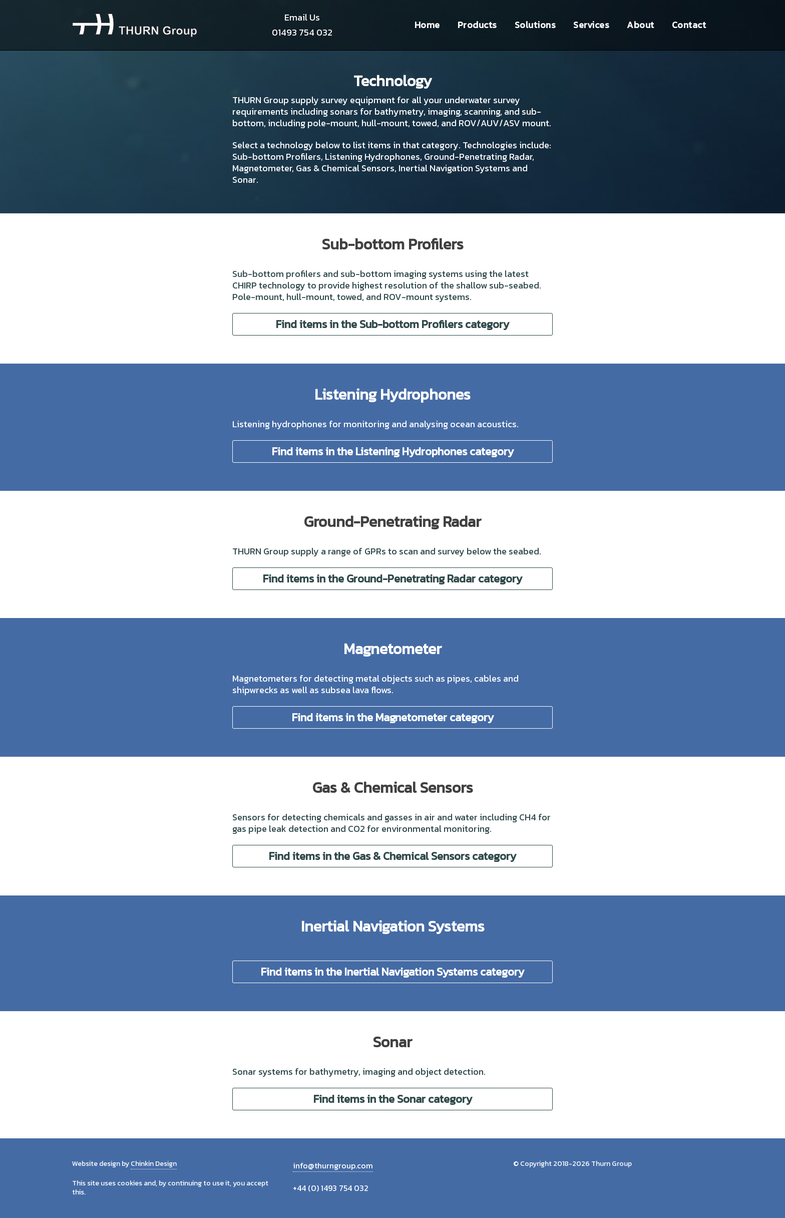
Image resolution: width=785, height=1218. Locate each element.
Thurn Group (134, 25)
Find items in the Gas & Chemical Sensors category (392, 856)
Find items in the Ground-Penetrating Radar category (392, 578)
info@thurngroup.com (333, 1165)
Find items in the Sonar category (392, 1099)
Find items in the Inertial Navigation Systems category (392, 972)
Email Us (302, 17)
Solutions (535, 25)
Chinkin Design (154, 1163)
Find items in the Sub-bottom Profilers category (392, 324)
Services (591, 25)
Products (477, 25)
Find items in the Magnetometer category (393, 717)
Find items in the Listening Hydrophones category (393, 451)
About (640, 25)
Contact (689, 25)
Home (427, 25)
